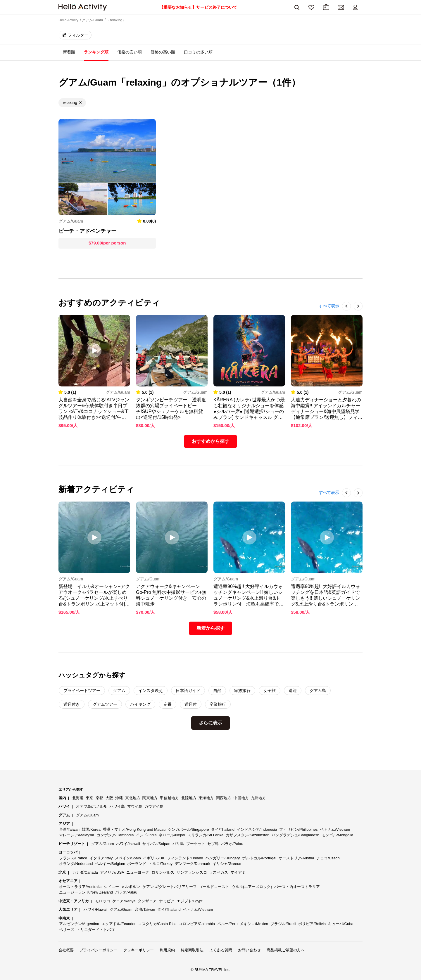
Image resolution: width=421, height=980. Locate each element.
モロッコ (102, 901)
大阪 (109, 798)
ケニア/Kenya (123, 901)
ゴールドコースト (214, 886)
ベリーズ (66, 929)
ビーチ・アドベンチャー (87, 231)
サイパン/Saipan (156, 844)
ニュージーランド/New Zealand (86, 892)
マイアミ (238, 872)
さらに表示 (210, 722)
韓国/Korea (91, 829)
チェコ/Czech (327, 858)
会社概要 (66, 950)
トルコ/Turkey (160, 863)
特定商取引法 (192, 950)
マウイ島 (134, 806)
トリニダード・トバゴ (96, 929)
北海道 (78, 798)
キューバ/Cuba (340, 924)
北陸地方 (188, 798)
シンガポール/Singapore (188, 829)
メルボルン (130, 886)
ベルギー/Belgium (110, 863)
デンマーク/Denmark (192, 863)
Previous (343, 315)
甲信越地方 (169, 798)
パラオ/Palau (232, 844)
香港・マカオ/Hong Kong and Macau (134, 829)
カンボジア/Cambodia (115, 835)
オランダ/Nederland (76, 863)
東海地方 (206, 798)
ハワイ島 (117, 806)
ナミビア (166, 901)
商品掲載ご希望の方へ (286, 950)
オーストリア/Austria (296, 858)
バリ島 (178, 844)
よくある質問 (220, 950)
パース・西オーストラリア (297, 886)
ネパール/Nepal (172, 835)
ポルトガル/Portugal (259, 858)
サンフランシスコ (192, 872)
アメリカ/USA (112, 872)
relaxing (70, 102)
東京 (89, 798)
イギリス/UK (154, 858)
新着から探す (210, 628)
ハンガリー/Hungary (222, 858)
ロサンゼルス (162, 872)
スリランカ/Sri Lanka (205, 835)
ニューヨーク (137, 872)
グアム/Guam (92, 20)
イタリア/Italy (101, 858)
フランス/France (73, 858)
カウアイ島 (153, 806)
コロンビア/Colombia (197, 924)
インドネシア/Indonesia (257, 829)
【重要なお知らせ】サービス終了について (198, 7)
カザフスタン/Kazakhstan (248, 835)
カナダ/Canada (85, 872)
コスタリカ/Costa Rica (157, 924)
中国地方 (241, 798)
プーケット (195, 844)
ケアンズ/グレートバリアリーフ (169, 886)
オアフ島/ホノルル (92, 806)
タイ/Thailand (222, 829)
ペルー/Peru (227, 924)
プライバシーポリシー (99, 950)
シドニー (111, 886)
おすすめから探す (210, 441)
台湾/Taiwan (69, 829)
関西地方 (223, 798)
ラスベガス (218, 872)
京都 (99, 798)
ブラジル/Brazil (283, 924)
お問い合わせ (249, 950)
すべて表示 (329, 305)
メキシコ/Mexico (254, 924)
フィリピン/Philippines (298, 829)
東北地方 (132, 798)
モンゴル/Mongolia (337, 835)
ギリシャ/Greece (227, 863)
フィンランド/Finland (185, 858)
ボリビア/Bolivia (312, 924)
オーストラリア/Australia (80, 886)
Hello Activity (68, 20)
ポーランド (136, 863)
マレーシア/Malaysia (76, 835)
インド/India (146, 835)
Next (355, 315)
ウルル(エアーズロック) (252, 886)
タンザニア (147, 901)
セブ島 (213, 844)
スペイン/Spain (128, 858)
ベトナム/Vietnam (335, 829)
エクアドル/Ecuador (118, 924)
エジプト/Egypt (190, 901)
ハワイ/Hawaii (128, 844)
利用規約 (167, 950)
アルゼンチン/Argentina (79, 924)
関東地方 (150, 798)
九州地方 (258, 798)
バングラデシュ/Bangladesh (295, 835)
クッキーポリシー (138, 950)
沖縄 (119, 798)
